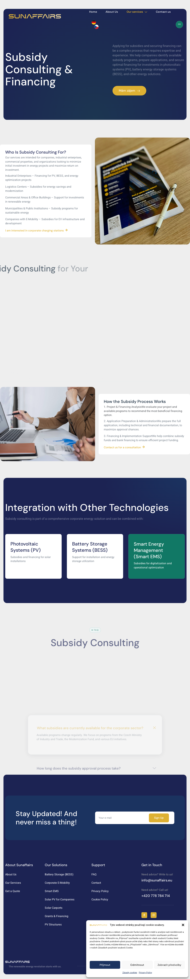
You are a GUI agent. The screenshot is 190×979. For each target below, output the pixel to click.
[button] (183, 925)
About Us (112, 12)
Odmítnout (137, 965)
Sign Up (159, 819)
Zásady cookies (129, 972)
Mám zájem (129, 91)
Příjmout (105, 965)
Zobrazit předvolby (169, 965)
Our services (139, 12)
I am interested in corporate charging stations (36, 230)
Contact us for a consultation (125, 448)
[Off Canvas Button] (179, 24)
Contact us (166, 12)
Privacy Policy (145, 972)
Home (93, 12)
